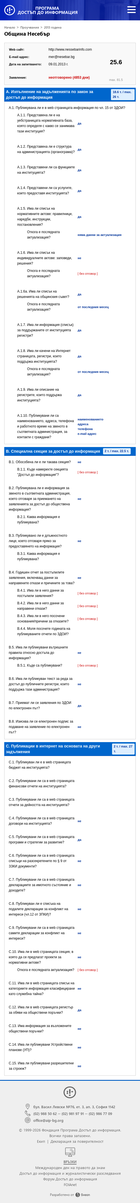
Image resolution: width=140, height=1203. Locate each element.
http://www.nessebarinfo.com (70, 49)
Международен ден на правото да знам (70, 1167)
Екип (41, 1141)
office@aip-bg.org (48, 1120)
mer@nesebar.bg (62, 57)
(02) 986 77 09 (100, 1113)
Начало (9, 27)
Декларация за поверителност (77, 1141)
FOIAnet (70, 1184)
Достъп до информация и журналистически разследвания (70, 1173)
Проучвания (29, 27)
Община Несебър (27, 33)
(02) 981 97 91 (73, 1113)
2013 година (53, 27)
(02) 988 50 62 (45, 1113)
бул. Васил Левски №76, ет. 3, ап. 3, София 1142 (74, 1106)
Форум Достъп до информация (70, 1178)
